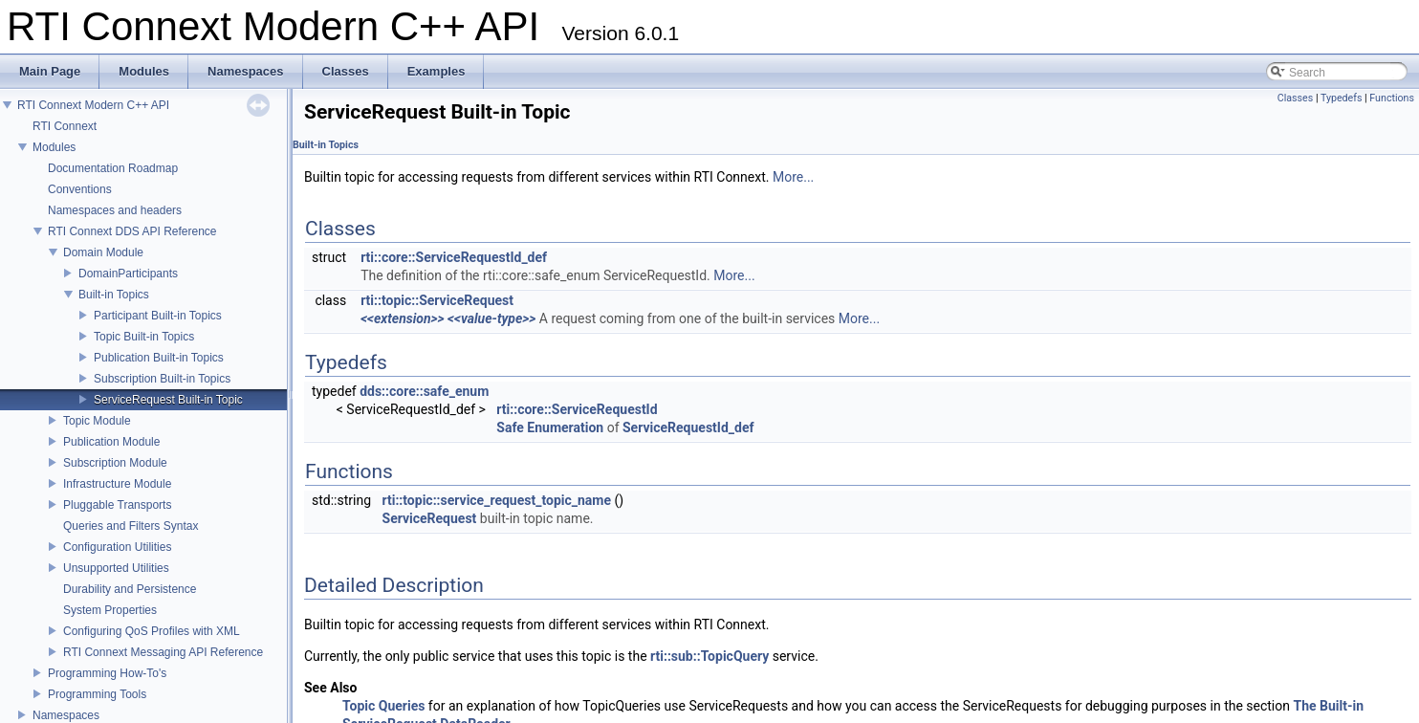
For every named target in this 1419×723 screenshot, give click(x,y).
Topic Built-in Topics (144, 336)
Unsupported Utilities (116, 568)
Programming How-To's (107, 673)
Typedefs (1342, 98)
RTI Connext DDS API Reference (132, 231)
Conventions (80, 189)
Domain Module (103, 252)
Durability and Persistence (129, 589)
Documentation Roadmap (113, 168)
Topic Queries (383, 705)
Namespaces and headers (115, 210)
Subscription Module (115, 463)
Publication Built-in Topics (159, 357)
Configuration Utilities (117, 547)
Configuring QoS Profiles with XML (151, 631)
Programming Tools (97, 694)
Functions (1391, 98)
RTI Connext (65, 126)
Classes (1295, 98)
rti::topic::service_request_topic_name (497, 500)
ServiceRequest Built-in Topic (168, 399)
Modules (54, 147)
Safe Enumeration (549, 427)
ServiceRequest (429, 518)
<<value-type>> (491, 318)
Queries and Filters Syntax (130, 526)
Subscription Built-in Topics (162, 378)
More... (793, 177)
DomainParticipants (128, 273)
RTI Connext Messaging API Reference (163, 652)
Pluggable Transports (117, 505)
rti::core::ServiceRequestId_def (453, 257)
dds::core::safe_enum (424, 391)
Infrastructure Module (117, 484)
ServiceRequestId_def (688, 427)
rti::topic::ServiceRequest (436, 300)
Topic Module (97, 420)
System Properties (110, 610)
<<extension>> (402, 318)
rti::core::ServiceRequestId (576, 409)
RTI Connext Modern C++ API (93, 105)
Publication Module (111, 442)
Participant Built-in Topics (158, 315)
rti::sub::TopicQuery (709, 656)
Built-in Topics (113, 294)
